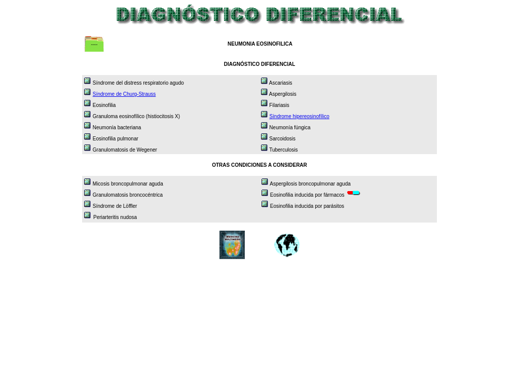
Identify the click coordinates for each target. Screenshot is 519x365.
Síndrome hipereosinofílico (299, 116)
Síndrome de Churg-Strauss (124, 94)
